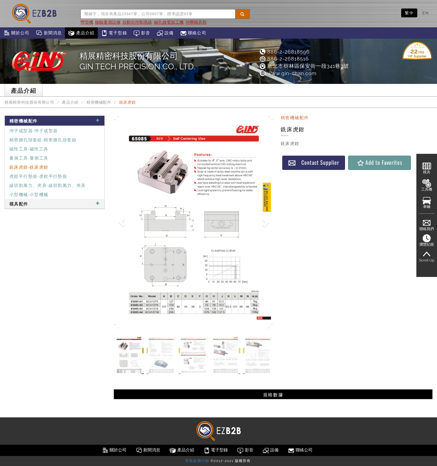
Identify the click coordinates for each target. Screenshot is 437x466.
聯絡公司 (193, 33)
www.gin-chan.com (288, 73)
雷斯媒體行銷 (197, 461)
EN (425, 12)
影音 (142, 33)
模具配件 (54, 203)
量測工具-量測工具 (29, 157)
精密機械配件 (98, 102)
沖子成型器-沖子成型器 (33, 130)
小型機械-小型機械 (29, 194)
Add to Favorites (379, 162)
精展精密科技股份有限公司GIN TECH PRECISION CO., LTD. (137, 61)
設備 (165, 33)
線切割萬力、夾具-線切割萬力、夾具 (47, 185)
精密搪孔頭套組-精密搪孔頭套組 (42, 139)
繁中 (409, 12)
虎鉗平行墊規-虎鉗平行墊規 (38, 176)
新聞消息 (49, 33)
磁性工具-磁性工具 (29, 148)
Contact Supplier (313, 162)
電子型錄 (114, 33)
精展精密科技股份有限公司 (29, 102)
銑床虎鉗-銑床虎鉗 (29, 167)
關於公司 (16, 33)
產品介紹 (81, 33)
